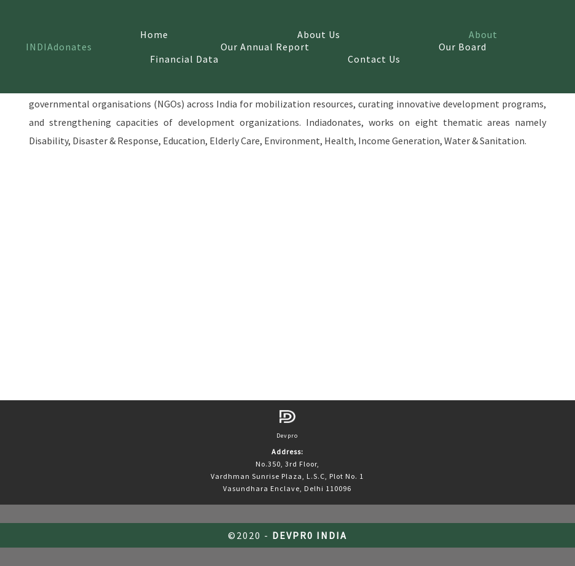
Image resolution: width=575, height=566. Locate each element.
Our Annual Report (265, 47)
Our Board (463, 47)
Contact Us (374, 59)
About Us (318, 34)
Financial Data (184, 59)
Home (154, 34)
